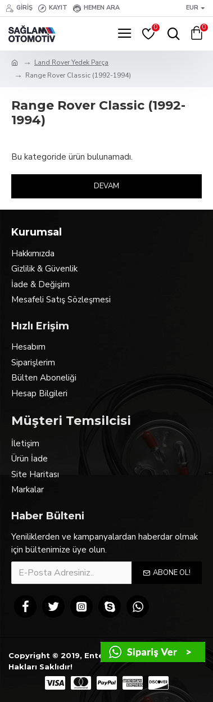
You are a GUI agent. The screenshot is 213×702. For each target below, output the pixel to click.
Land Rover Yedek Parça (71, 62)
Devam (106, 186)
